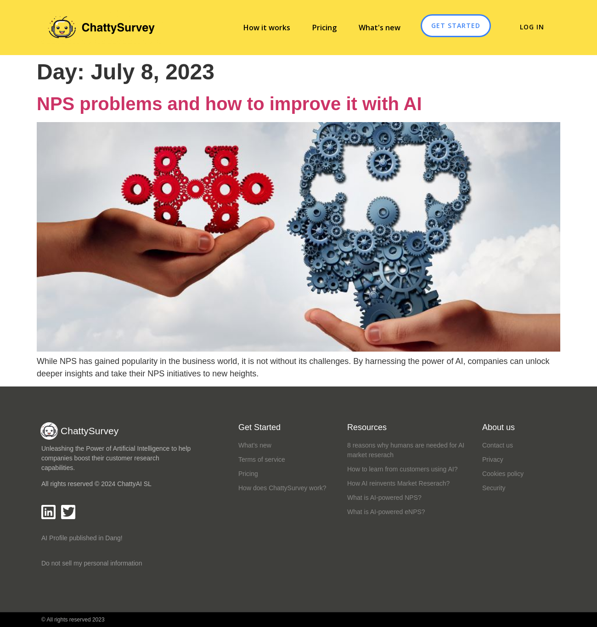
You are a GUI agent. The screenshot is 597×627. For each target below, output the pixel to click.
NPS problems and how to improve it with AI (229, 104)
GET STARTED (455, 25)
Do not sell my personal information (91, 563)
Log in (522, 27)
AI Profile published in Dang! (82, 538)
